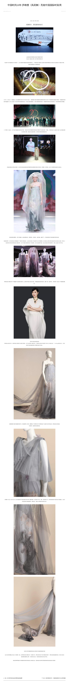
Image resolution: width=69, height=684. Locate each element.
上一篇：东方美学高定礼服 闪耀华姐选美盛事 (12, 678)
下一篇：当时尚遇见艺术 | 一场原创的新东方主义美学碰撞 (54, 678)
